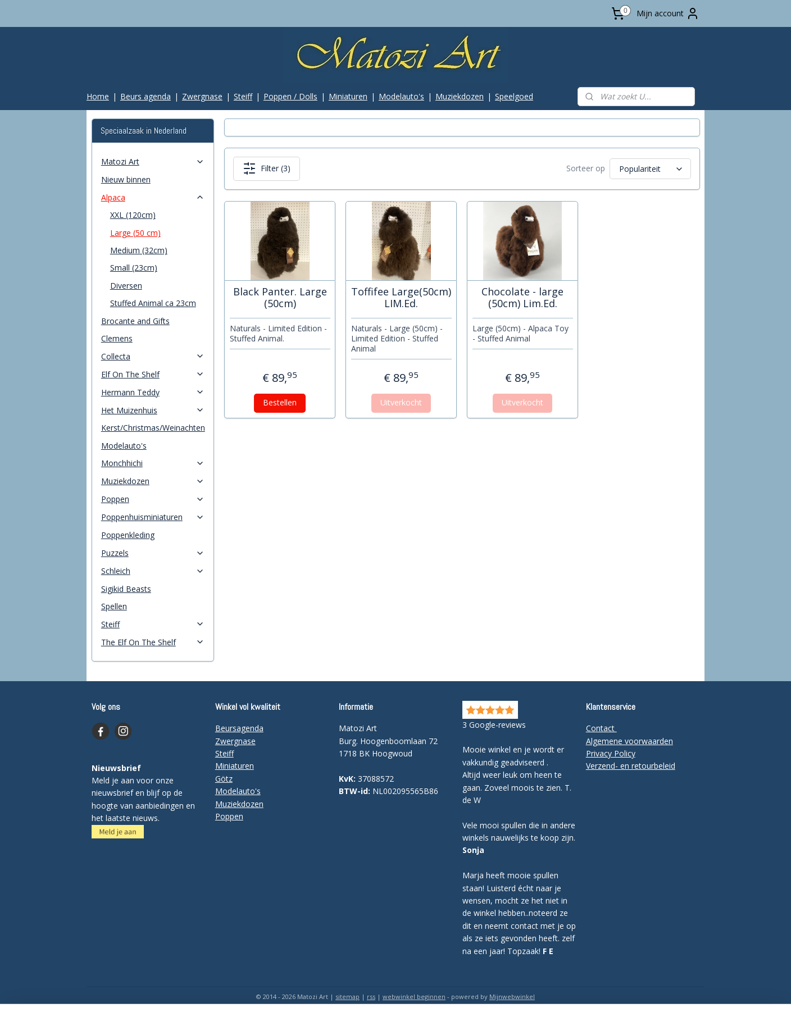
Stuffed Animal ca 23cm (153, 303)
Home (98, 96)
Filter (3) (266, 168)
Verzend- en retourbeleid (630, 765)
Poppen (152, 499)
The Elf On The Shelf (152, 642)
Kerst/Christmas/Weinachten (153, 427)
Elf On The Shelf (152, 374)
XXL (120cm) (133, 214)
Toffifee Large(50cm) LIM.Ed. (401, 298)
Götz (224, 778)
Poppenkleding (127, 535)
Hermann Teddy (152, 392)
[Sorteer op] (650, 169)
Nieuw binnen (126, 179)
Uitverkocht (401, 402)
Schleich (152, 570)
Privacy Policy (610, 753)
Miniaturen (348, 96)
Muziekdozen (459, 96)
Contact (601, 728)
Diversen (126, 285)
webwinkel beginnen (414, 996)
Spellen (114, 606)
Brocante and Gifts (135, 321)
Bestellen (280, 402)
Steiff (243, 96)
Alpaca (152, 197)
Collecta (152, 356)
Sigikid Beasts (126, 588)
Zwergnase (202, 96)
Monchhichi (152, 463)
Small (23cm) (133, 267)
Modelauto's (401, 96)
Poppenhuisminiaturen (152, 517)
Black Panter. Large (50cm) (279, 298)
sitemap (347, 996)
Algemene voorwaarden (629, 741)
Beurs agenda (145, 96)
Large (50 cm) (135, 232)
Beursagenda (239, 728)
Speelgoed (514, 96)
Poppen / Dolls (290, 96)
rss (371, 996)
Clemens (117, 338)
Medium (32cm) (138, 250)
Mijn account (668, 13)
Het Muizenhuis (152, 410)
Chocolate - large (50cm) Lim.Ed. (522, 298)
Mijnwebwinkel (512, 996)
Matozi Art (152, 161)
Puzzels (152, 553)
